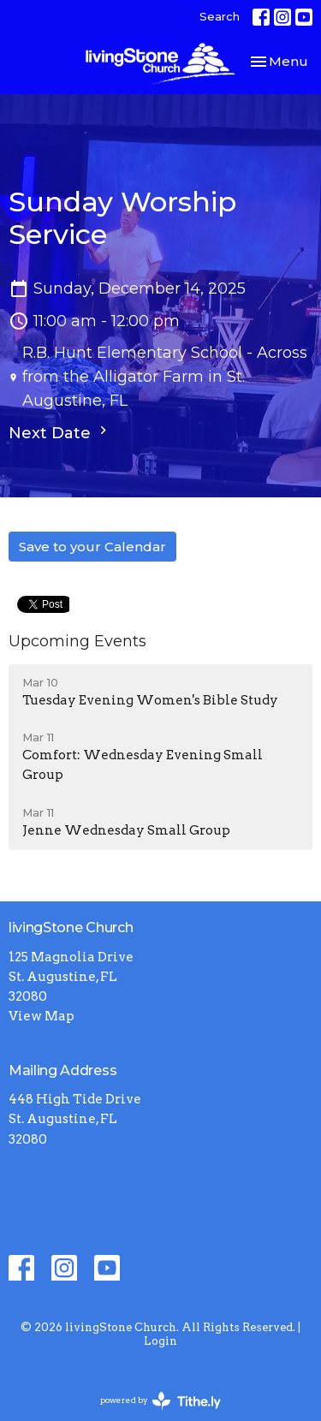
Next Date (60, 432)
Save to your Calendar (92, 546)
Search (219, 16)
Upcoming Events (77, 641)
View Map (41, 1016)
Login (160, 1341)
